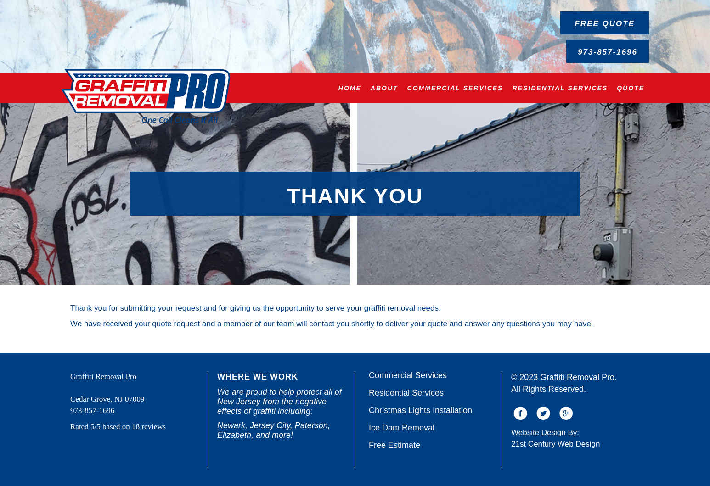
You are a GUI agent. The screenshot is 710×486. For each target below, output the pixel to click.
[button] (604, 22)
